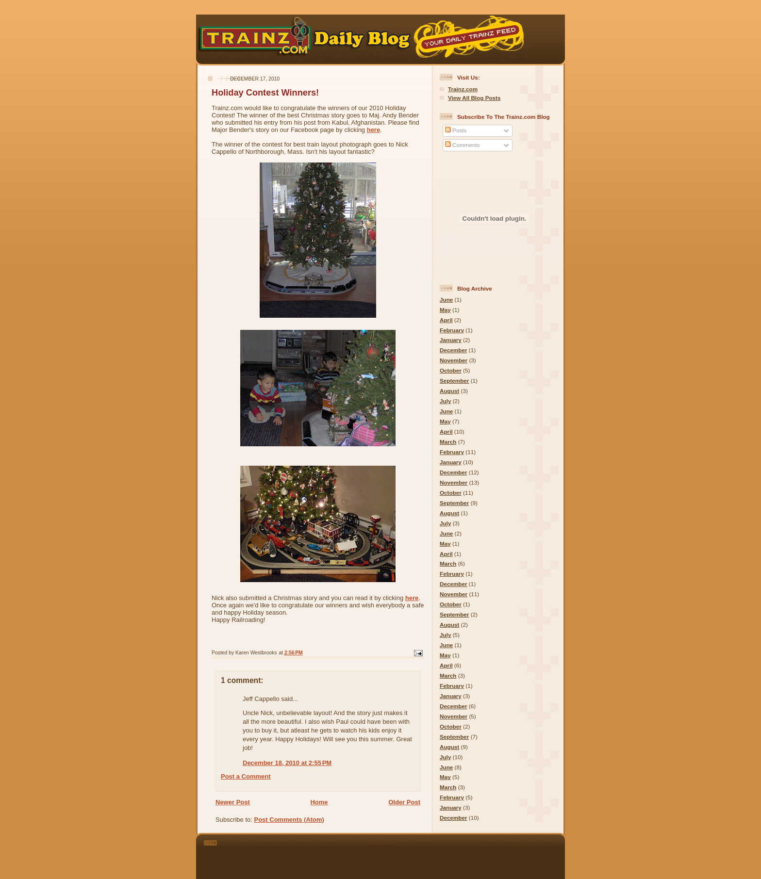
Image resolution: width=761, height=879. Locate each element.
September (454, 380)
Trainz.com (463, 89)
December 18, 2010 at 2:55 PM (287, 762)
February (452, 330)
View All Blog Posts (474, 98)
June (446, 299)
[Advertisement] (394, 854)
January (451, 340)
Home (319, 802)
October (451, 370)
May (445, 310)
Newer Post (232, 802)
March (448, 442)
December (453, 350)
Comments (462, 145)
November (453, 360)
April (446, 320)
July (445, 401)
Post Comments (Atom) (289, 819)
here (373, 129)
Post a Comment (246, 776)
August (449, 391)
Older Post (404, 802)
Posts (455, 130)
